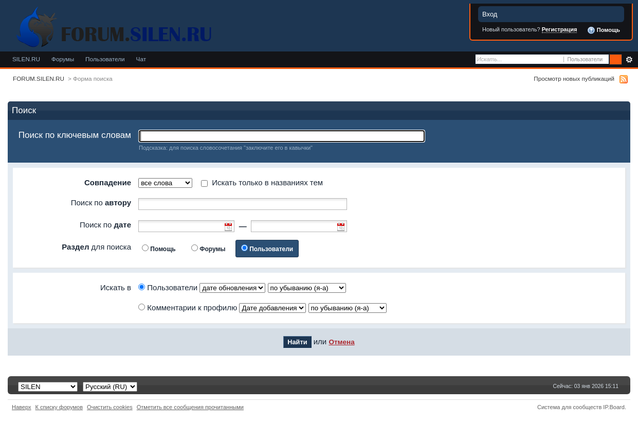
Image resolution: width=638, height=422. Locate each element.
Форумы (62, 59)
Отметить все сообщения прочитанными (190, 407)
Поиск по (101, 202)
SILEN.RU (26, 59)
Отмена (341, 342)
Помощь (603, 30)
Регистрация (559, 29)
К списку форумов (59, 407)
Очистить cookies (110, 407)
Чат (141, 59)
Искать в (115, 287)
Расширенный (629, 60)
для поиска (96, 246)
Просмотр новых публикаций (574, 78)
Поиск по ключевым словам (75, 135)
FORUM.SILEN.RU (38, 78)
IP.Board (614, 407)
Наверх (21, 407)
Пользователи (105, 59)
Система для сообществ (569, 407)
